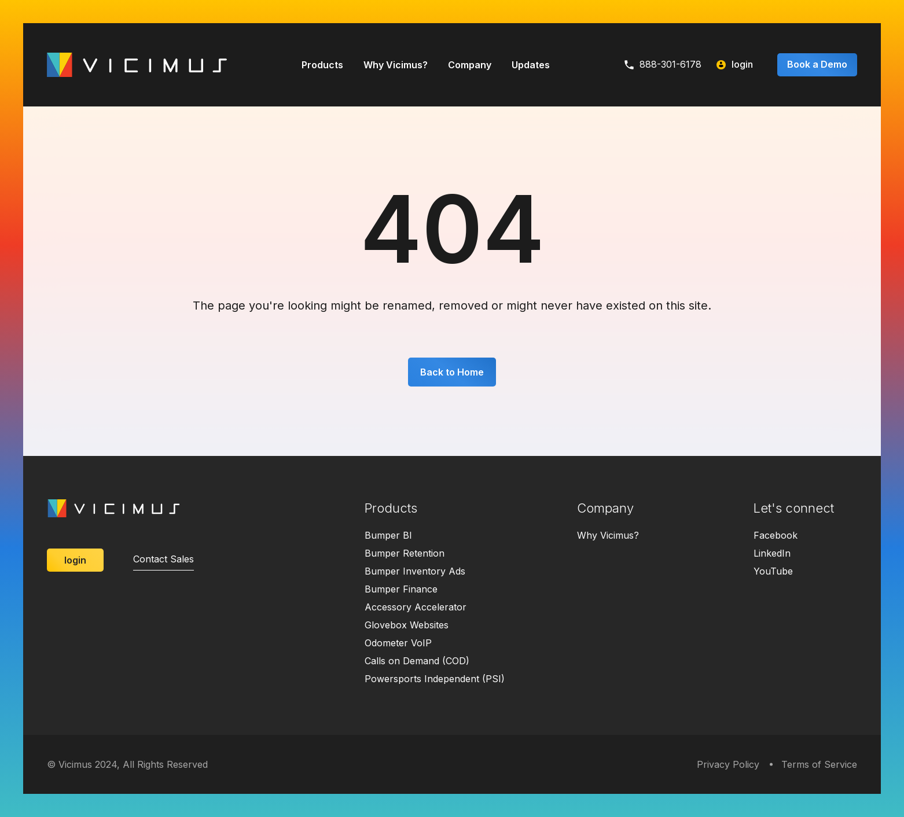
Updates (531, 65)
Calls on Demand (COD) (417, 661)
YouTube (773, 571)
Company (469, 65)
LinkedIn (772, 553)
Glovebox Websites (407, 625)
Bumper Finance (401, 589)
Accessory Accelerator (415, 607)
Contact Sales (163, 559)
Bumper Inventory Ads (415, 571)
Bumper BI (388, 535)
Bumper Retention (404, 553)
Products (322, 65)
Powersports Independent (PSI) (435, 678)
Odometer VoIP (398, 643)
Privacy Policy (728, 764)
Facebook (776, 535)
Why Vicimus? (395, 65)
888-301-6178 (662, 64)
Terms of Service (819, 764)
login (734, 64)
